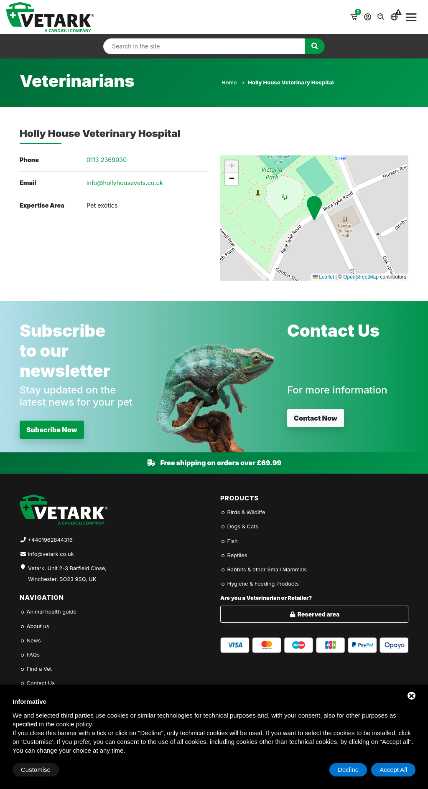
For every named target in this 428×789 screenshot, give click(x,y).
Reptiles (233, 555)
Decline (348, 769)
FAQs (30, 655)
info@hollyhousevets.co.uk (125, 182)
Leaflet (323, 277)
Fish (229, 541)
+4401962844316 (50, 540)
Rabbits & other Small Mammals (263, 569)
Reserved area (314, 614)
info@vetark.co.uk (51, 554)
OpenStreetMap (361, 277)
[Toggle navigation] (411, 17)
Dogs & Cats (239, 526)
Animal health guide (48, 612)
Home (233, 82)
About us (34, 626)
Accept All (393, 769)
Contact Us (37, 683)
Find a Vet (36, 669)
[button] (314, 208)
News (30, 640)
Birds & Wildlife (242, 512)
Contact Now (315, 418)
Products (239, 498)
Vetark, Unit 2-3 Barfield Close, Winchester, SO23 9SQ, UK (67, 573)
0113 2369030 (107, 159)
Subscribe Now (51, 430)
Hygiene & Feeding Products (259, 584)
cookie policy (74, 724)
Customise (36, 769)
